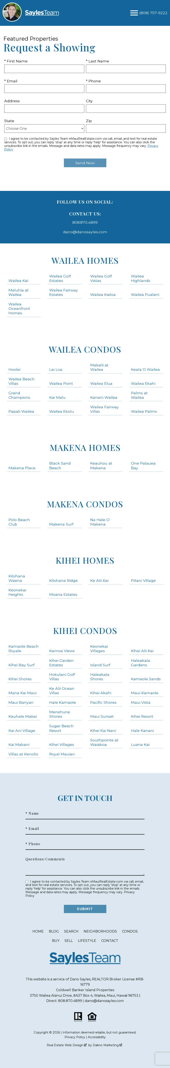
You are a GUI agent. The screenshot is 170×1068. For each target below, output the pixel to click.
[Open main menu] (134, 13)
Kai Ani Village (21, 730)
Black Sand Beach (60, 465)
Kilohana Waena (16, 578)
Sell (69, 941)
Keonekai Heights (17, 592)
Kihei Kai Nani (103, 730)
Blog (54, 931)
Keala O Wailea (145, 369)
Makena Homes (85, 447)
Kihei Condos (85, 630)
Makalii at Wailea (99, 367)
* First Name (16, 61)
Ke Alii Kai (99, 580)
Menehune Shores (59, 714)
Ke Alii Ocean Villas (61, 690)
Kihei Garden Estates (61, 662)
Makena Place (21, 468)
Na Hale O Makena (100, 521)
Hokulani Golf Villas (62, 676)
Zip (89, 121)
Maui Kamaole (144, 693)
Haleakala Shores (99, 676)
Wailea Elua (101, 383)
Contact (109, 941)
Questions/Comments (45, 859)
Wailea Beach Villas (21, 381)
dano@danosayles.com (85, 232)
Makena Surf (61, 524)
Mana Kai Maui (22, 693)
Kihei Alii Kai (142, 651)
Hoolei (14, 369)
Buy (55, 941)
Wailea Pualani (145, 294)
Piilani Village (143, 580)
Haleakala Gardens (140, 662)
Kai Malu (57, 397)
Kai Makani (18, 744)
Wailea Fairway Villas (104, 409)
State (9, 121)
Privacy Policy (75, 1037)
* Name (32, 813)
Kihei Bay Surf (21, 665)
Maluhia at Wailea (18, 292)
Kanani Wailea (103, 397)
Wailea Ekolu (61, 411)
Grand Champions (19, 395)
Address (12, 101)
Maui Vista (140, 702)
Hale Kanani (142, 730)
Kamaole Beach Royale (23, 648)
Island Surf (100, 665)
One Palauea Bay (143, 465)
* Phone (93, 81)
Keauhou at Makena (101, 465)
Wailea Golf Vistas (101, 278)
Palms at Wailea (139, 395)
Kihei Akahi (100, 693)
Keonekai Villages (99, 648)
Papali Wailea (21, 411)
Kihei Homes (85, 560)
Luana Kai (140, 744)
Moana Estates (63, 594)
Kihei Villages (61, 744)
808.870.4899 (85, 222)
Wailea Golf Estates (60, 278)
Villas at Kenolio (23, 754)
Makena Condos (85, 503)
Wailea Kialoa (103, 294)
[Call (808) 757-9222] (153, 13)
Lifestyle (87, 941)
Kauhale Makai (22, 716)
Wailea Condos (85, 349)
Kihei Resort (142, 716)
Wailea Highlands (140, 278)
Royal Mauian (62, 754)
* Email (10, 81)
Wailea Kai (18, 280)
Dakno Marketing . (108, 1045)
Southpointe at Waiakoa (104, 742)
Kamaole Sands (146, 679)
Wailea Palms (144, 411)
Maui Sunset (102, 716)
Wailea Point (61, 383)
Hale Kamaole (62, 702)
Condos (130, 931)
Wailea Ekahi (143, 383)
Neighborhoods (100, 931)
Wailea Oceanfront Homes (19, 308)
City (89, 101)
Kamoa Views (62, 651)
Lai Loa (55, 369)
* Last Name (97, 61)
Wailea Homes (85, 260)
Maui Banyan (21, 702)
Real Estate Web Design (67, 1045)
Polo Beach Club (19, 521)
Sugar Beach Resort (61, 728)
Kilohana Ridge (63, 580)
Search (71, 931)
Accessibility (97, 1037)
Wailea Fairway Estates (63, 292)
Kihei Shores (20, 679)
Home (38, 931)
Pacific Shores (103, 702)
